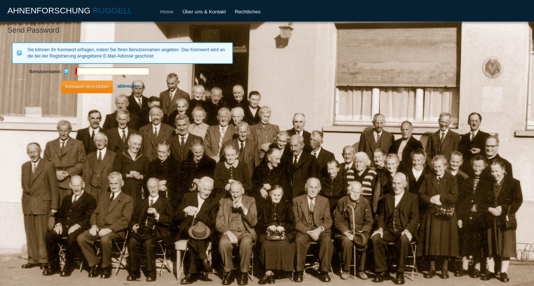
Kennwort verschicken (87, 87)
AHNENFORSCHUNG (70, 10)
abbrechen (128, 86)
